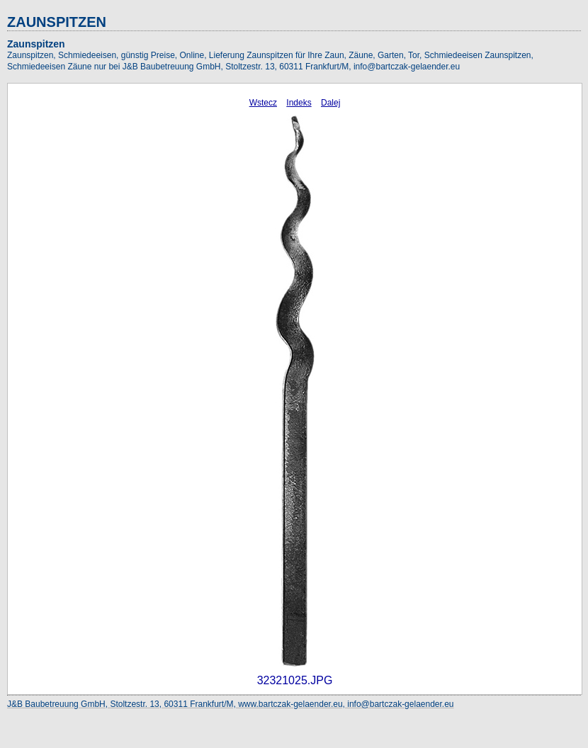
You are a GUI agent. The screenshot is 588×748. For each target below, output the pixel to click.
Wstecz (263, 103)
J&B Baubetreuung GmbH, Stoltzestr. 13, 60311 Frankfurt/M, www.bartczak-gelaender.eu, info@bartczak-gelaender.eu (230, 704)
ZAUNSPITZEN (56, 22)
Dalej (330, 103)
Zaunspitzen (36, 44)
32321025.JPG (295, 680)
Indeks (298, 103)
